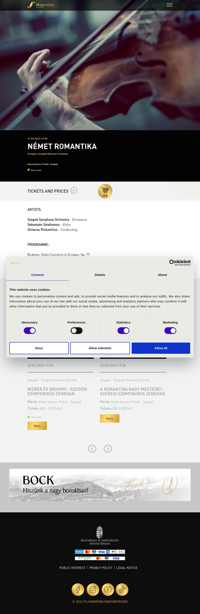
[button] (169, 5)
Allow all (161, 348)
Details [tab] (100, 275)
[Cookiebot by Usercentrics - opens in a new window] (172, 263)
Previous (92, 448)
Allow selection (100, 348)
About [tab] (162, 275)
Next (107, 448)
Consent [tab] (37, 275)
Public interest (72, 568)
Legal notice (127, 568)
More (37, 426)
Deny (39, 348)
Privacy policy (100, 568)
